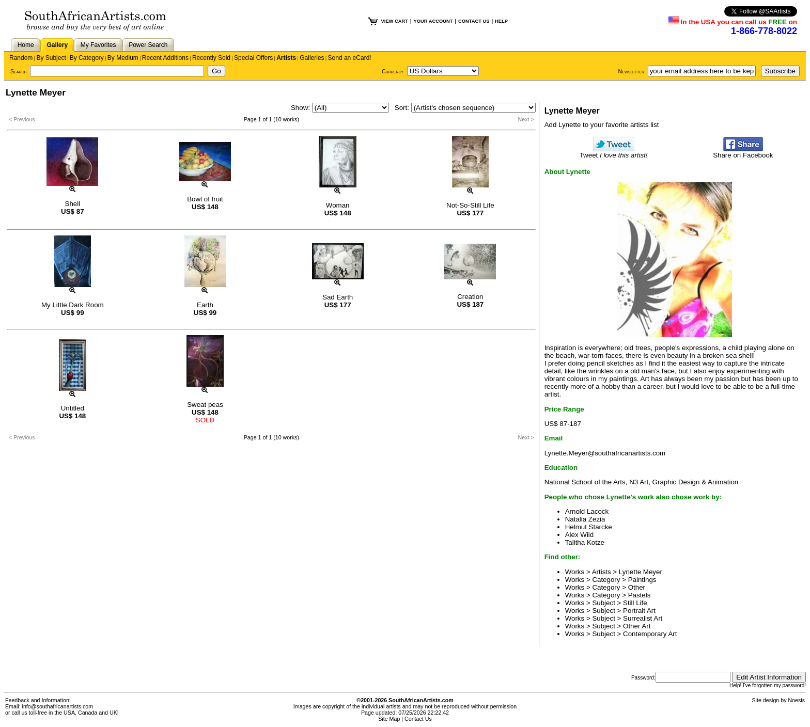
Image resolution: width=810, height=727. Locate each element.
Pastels (639, 595)
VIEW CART (394, 21)
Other (636, 587)
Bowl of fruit (205, 199)
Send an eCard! (349, 57)
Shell (73, 204)
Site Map (389, 719)
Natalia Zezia (585, 519)
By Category (87, 57)
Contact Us (418, 719)
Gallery (57, 45)
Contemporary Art (650, 634)
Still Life (635, 603)
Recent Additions (165, 57)
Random (21, 57)
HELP (501, 21)
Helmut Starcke (588, 527)
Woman (338, 205)
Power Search (148, 45)
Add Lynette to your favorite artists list (601, 125)
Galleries (312, 57)
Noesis (796, 700)
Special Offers (253, 57)
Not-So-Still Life (470, 205)
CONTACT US (473, 21)
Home (26, 45)
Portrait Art (639, 610)
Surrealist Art (642, 618)
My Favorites (98, 45)
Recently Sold (211, 57)
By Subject (51, 57)
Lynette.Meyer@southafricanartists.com (605, 453)
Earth (205, 305)
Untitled (72, 408)
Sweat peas (205, 404)
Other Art (636, 626)
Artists (286, 57)
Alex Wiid (579, 535)
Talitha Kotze (584, 542)
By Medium (122, 57)
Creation (470, 297)
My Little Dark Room (72, 305)
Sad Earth (337, 297)
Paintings (642, 579)
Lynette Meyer (640, 572)
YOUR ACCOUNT (433, 21)
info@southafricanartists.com (58, 706)
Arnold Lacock (587, 511)
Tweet (614, 152)
